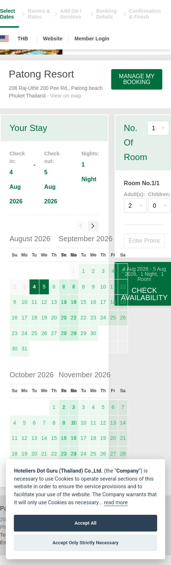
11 (34, 302)
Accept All (85, 523)
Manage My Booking (137, 79)
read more (116, 503)
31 (24, 348)
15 (83, 302)
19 (44, 318)
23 (15, 333)
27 (54, 333)
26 (44, 333)
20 (54, 318)
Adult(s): (134, 194)
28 (74, 333)
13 (54, 302)
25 (34, 333)
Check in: (17, 157)
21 (74, 318)
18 (34, 318)
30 (15, 348)
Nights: (90, 153)
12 (44, 302)
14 (74, 302)
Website (52, 38)
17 (24, 318)
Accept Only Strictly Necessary (85, 542)
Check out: (51, 157)
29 (83, 333)
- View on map (64, 96)
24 (24, 333)
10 (24, 302)
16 (15, 318)
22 (83, 318)
